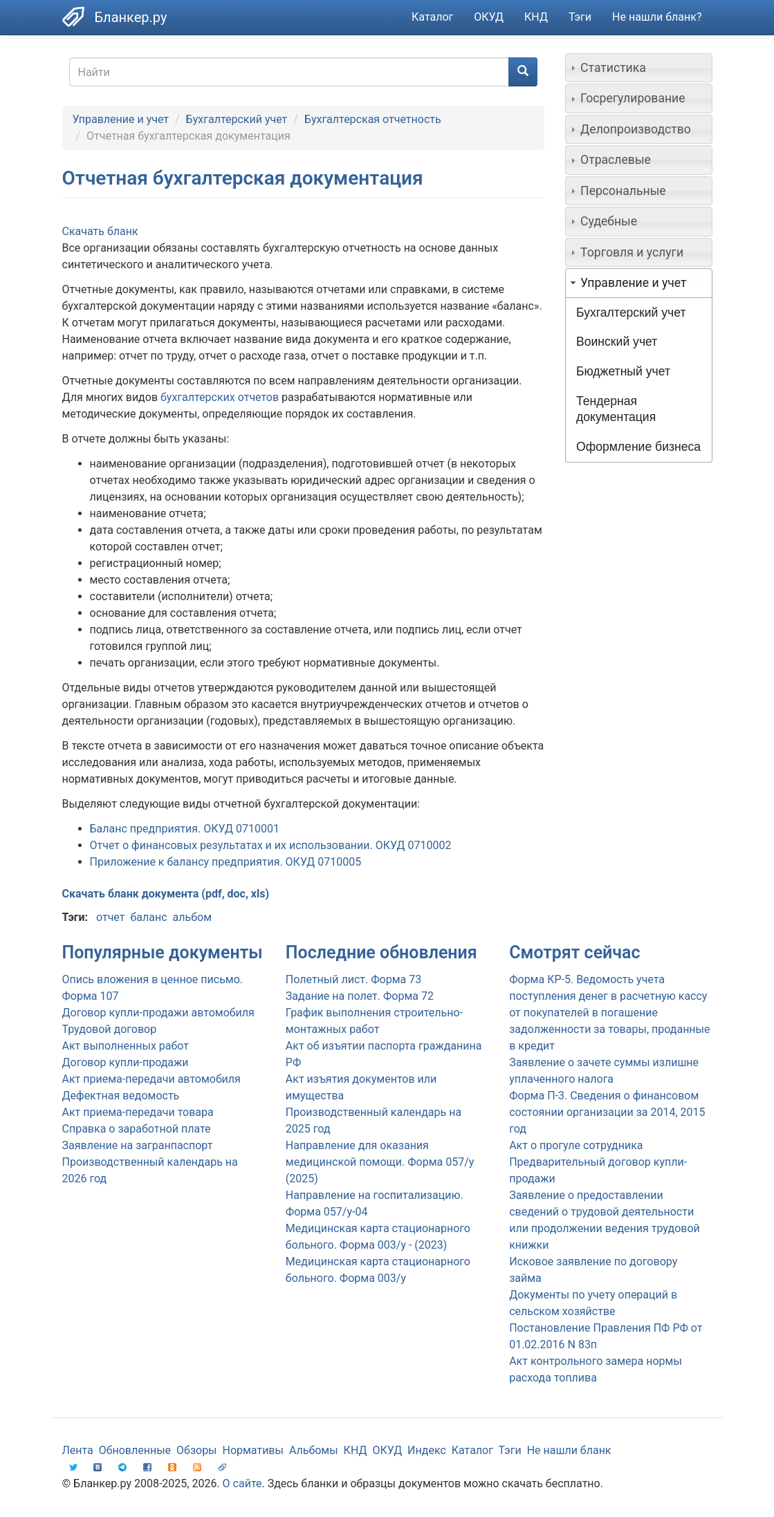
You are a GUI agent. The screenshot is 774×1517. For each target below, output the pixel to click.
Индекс (426, 1450)
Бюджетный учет (623, 371)
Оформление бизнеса (638, 447)
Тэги (580, 17)
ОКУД (489, 17)
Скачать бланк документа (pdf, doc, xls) (166, 893)
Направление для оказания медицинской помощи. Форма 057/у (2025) (380, 1162)
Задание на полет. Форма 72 (360, 996)
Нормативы (252, 1450)
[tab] (638, 67)
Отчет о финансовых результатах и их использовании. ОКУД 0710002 (271, 845)
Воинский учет (616, 341)
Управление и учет (121, 119)
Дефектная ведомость (121, 1095)
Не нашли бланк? (656, 17)
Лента (77, 1450)
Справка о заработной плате (136, 1128)
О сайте (242, 1483)
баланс (148, 917)
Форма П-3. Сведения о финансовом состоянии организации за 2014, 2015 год (607, 1112)
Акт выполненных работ (125, 1045)
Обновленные (135, 1450)
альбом (192, 917)
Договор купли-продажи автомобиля (158, 1012)
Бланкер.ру (131, 17)
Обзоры (196, 1450)
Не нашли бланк (569, 1450)
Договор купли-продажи (125, 1062)
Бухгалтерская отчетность (372, 119)
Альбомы (313, 1450)
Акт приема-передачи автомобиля (151, 1079)
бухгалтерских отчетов (219, 397)
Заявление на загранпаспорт (137, 1145)
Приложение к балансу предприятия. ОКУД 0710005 (226, 861)
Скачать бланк (100, 231)
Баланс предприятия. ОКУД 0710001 (184, 828)
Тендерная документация (616, 409)
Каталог (432, 17)
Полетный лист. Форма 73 (353, 979)
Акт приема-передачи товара (138, 1112)
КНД (536, 17)
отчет (110, 917)
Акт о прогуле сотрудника (576, 1145)
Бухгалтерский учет (237, 119)
